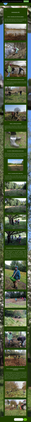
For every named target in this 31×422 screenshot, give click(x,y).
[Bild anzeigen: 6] (18, 168)
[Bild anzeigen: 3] (15, 168)
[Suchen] (18, 419)
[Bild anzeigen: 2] (13, 168)
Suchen (25, 419)
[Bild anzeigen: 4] (16, 168)
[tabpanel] (15, 13)
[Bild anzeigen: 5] (17, 168)
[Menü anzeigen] (26, 7)
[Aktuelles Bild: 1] (12, 168)
